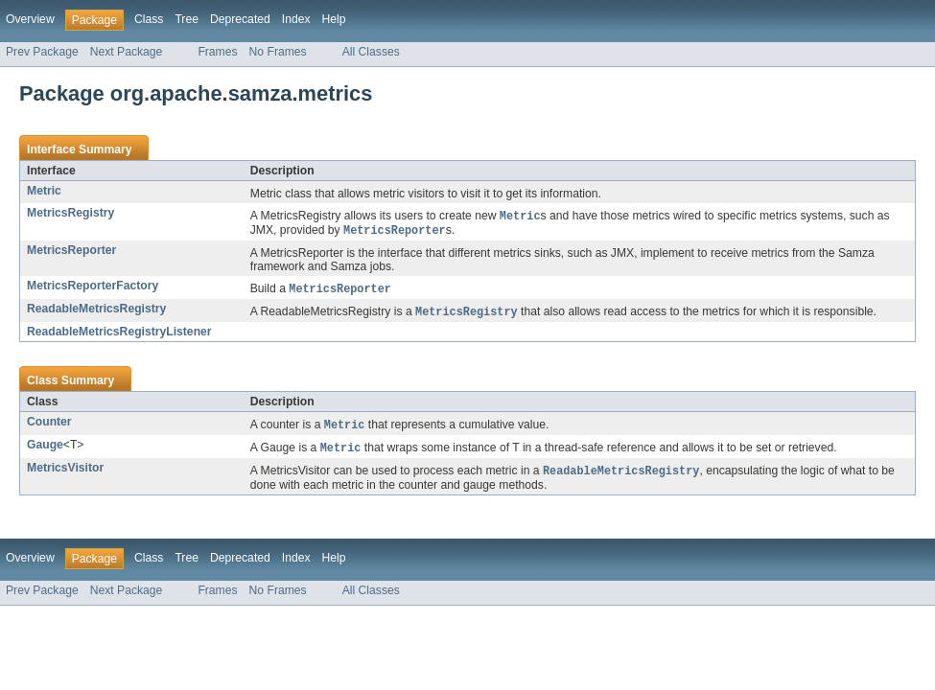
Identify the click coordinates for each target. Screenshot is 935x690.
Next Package (126, 51)
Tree (187, 19)
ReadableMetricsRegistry (96, 311)
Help (334, 19)
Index (296, 19)
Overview (30, 19)
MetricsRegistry (70, 212)
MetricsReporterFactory (92, 287)
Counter (49, 425)
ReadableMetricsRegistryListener (119, 335)
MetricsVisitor (65, 473)
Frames (217, 51)
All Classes (371, 51)
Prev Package (42, 51)
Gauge (45, 449)
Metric (44, 190)
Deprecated (240, 19)
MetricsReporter (71, 252)
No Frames (278, 51)
